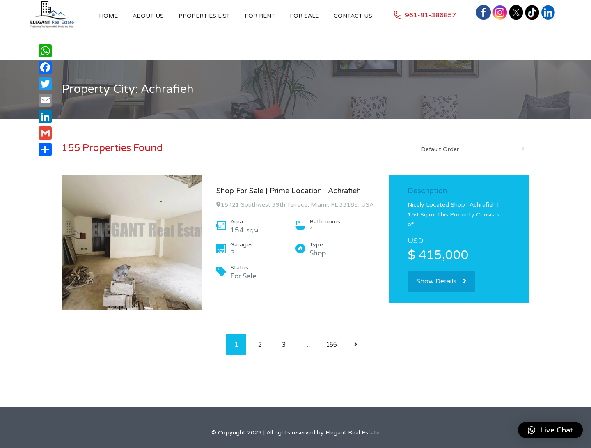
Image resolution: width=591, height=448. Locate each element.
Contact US (353, 15)
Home (108, 15)
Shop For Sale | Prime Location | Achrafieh (288, 190)
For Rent (260, 15)
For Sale (304, 15)
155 (331, 344)
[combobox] (472, 149)
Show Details (441, 281)
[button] (550, 430)
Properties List (204, 15)
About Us (148, 15)
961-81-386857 (430, 15)
